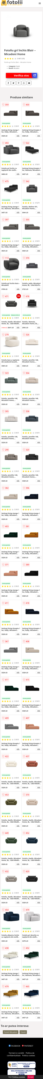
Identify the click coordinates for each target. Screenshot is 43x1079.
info (18, 136)
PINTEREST (27, 1046)
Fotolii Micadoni (10, 1032)
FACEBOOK (14, 1046)
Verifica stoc (25, 75)
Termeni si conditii (16, 1053)
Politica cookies (28, 1055)
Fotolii (23, 1032)
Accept (31, 1077)
